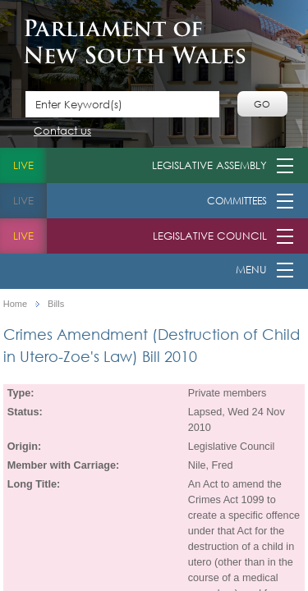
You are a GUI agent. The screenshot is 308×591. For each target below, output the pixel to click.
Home (15, 304)
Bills (56, 304)
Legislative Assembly (209, 165)
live (23, 165)
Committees (237, 201)
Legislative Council (210, 236)
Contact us (62, 131)
